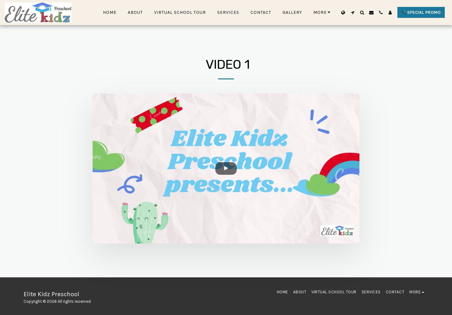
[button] (352, 12)
